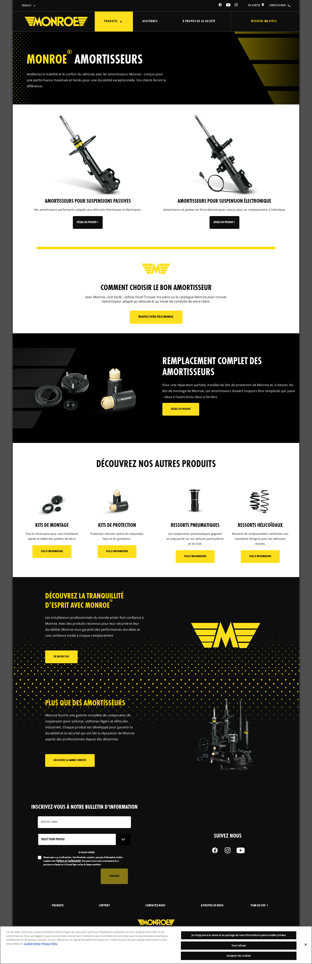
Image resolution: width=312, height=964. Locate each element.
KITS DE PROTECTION (117, 525)
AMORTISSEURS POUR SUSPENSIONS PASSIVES (88, 201)
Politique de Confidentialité (68, 861)
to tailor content (86, 852)
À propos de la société (199, 21)
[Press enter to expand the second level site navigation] (121, 22)
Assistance (150, 21)
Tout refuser (238, 945)
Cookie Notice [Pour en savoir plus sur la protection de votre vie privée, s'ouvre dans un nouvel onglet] (32, 943)
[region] (156, 945)
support (104, 905)
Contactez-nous (155, 905)
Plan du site (259, 905)
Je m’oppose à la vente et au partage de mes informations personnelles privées (238, 935)
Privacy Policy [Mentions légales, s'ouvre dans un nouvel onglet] (49, 943)
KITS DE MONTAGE (52, 525)
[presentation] (68, 876)
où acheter (254, 5)
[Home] (56, 22)
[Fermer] (305, 944)
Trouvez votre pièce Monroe (156, 317)
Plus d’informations (52, 551)
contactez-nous (277, 5)
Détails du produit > (87, 222)
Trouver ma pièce (264, 21)
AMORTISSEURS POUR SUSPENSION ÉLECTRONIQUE (224, 201)
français (27, 5)
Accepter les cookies (239, 955)
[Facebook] (220, 5)
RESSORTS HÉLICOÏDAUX (260, 525)
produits (57, 905)
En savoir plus (61, 656)
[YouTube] (228, 5)
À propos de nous (212, 905)
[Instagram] (236, 5)
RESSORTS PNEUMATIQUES (195, 525)
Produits (110, 21)
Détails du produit (181, 409)
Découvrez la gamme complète (70, 760)
